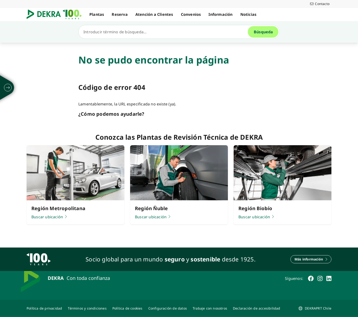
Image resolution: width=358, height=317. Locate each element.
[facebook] (311, 278)
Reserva (119, 14)
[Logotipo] (56, 14)
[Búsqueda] (165, 32)
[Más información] (310, 259)
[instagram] (320, 278)
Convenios (191, 14)
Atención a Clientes (154, 14)
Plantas (96, 14)
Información (220, 14)
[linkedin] (328, 278)
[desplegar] (8, 88)
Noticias (248, 14)
